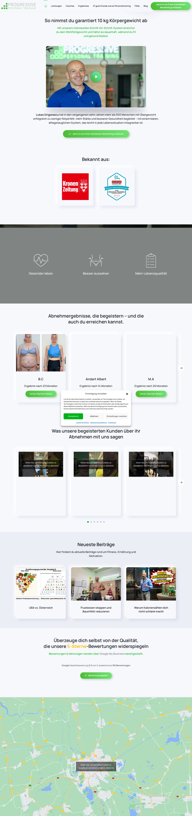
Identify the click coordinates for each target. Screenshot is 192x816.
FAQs (137, 6)
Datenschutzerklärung (98, 422)
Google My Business (112, 653)
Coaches (70, 6)
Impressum (112, 422)
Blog (146, 6)
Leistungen (56, 6)
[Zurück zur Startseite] (18, 6)
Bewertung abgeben (96, 675)
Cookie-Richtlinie (82, 422)
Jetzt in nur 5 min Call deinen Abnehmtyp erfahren (170, 6)
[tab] (88, 524)
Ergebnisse (83, 6)
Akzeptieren (73, 416)
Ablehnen (94, 416)
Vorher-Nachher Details (41, 399)
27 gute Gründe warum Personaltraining (112, 6)
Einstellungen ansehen (117, 416)
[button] (127, 393)
